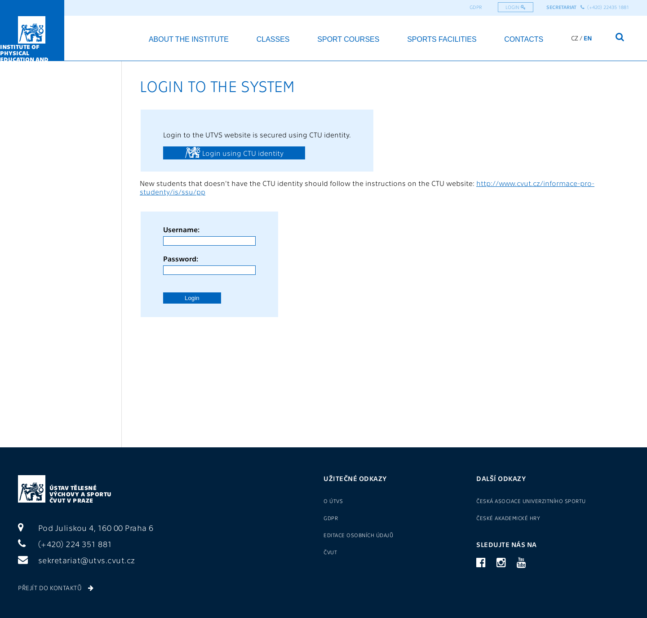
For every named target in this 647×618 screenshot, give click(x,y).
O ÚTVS (333, 501)
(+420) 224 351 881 (65, 543)
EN (588, 37)
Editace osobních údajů (358, 535)
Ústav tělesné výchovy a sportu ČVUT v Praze (80, 493)
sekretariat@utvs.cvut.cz (76, 560)
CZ (574, 37)
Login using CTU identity (234, 152)
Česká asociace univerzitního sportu (531, 501)
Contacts (523, 39)
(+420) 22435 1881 (605, 7)
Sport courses (348, 39)
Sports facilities (441, 39)
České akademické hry (508, 518)
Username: (181, 229)
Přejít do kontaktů (55, 587)
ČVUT (330, 552)
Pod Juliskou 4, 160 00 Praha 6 (86, 527)
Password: (180, 258)
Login (515, 7)
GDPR (476, 7)
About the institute (189, 39)
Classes (273, 39)
